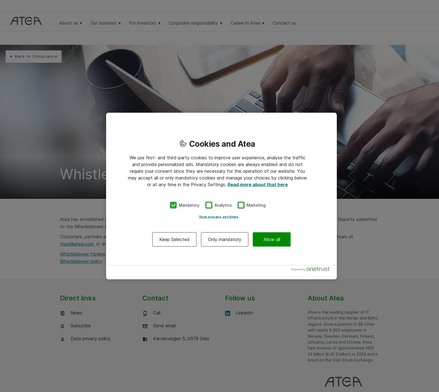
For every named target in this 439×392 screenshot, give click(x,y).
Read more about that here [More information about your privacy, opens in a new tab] (258, 184)
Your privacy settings (219, 216)
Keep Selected (174, 239)
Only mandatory (224, 239)
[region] (221, 196)
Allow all (271, 239)
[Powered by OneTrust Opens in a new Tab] (312, 270)
